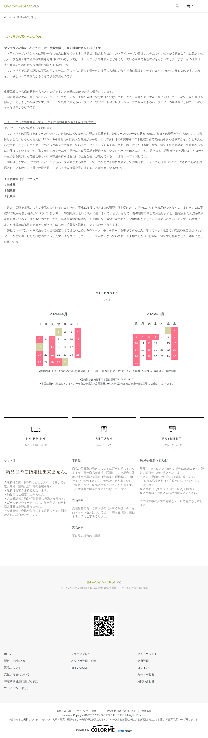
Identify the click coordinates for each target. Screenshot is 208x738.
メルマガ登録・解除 (83, 660)
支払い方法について (17, 674)
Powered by (104, 728)
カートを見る (145, 674)
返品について (12, 667)
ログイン (143, 667)
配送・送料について (17, 660)
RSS (74, 667)
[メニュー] (202, 6)
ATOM (83, 667)
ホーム (7, 17)
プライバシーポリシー (18, 688)
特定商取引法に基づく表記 (21, 681)
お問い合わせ (145, 681)
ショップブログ (81, 653)
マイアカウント (147, 653)
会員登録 (143, 660)
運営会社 (146, 711)
